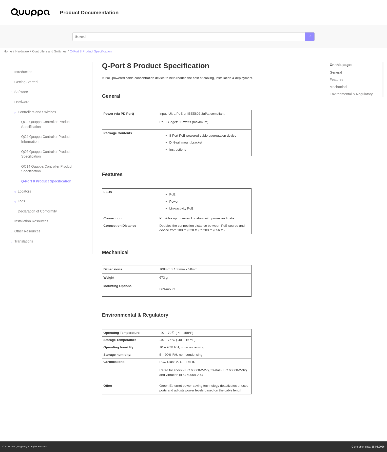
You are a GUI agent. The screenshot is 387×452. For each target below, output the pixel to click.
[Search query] (193, 36)
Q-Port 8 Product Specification (91, 51)
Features (336, 79)
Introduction (23, 72)
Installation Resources (31, 221)
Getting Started (26, 82)
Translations (23, 241)
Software (21, 92)
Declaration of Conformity (37, 211)
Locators (24, 191)
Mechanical (338, 87)
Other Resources (27, 231)
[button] (12, 71)
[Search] (310, 36)
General (336, 72)
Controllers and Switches (49, 51)
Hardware (22, 51)
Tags (21, 201)
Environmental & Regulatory (351, 94)
